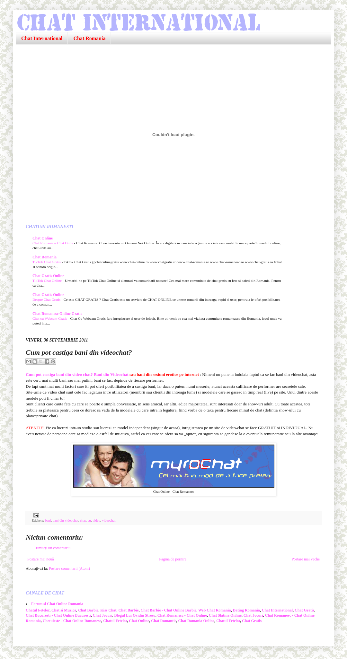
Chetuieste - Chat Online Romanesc (72, 621)
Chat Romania (89, 38)
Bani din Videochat (111, 374)
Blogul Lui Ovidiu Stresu (135, 615)
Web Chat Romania (214, 610)
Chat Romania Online (196, 621)
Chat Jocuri (102, 615)
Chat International (41, 38)
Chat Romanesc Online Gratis (57, 313)
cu (89, 520)
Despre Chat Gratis (46, 299)
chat (83, 520)
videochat (108, 520)
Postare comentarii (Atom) (69, 568)
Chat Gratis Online (48, 275)
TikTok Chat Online (47, 280)
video (96, 520)
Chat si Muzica (63, 610)
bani (48, 520)
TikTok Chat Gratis (47, 262)
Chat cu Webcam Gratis (50, 318)
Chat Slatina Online (225, 615)
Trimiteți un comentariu (52, 548)
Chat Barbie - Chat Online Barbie (169, 610)
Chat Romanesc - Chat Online (182, 615)
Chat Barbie (88, 610)
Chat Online (42, 238)
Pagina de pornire (172, 559)
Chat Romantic (163, 621)
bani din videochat (65, 520)
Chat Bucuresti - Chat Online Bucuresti (58, 615)
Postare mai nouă (40, 559)
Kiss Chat (108, 610)
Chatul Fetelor (37, 610)
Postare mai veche (306, 559)
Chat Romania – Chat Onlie (53, 243)
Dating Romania (246, 610)
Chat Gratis (304, 610)
